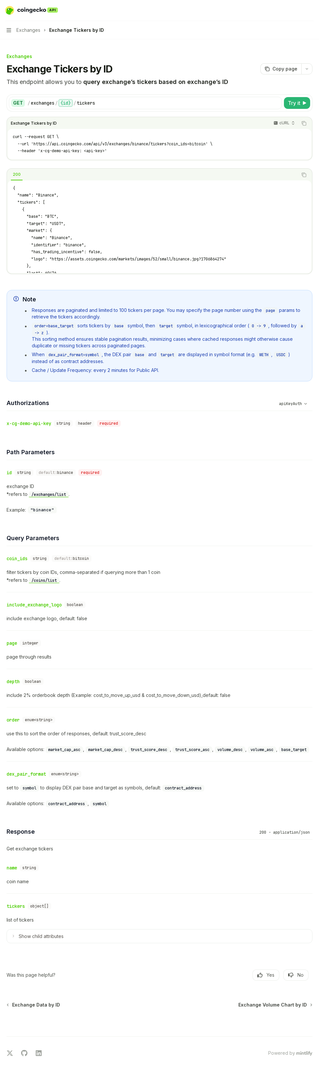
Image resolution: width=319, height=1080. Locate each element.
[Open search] (298, 10)
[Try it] (297, 103)
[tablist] (152, 174)
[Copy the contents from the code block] (304, 123)
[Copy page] (280, 68)
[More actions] (310, 10)
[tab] (17, 174)
